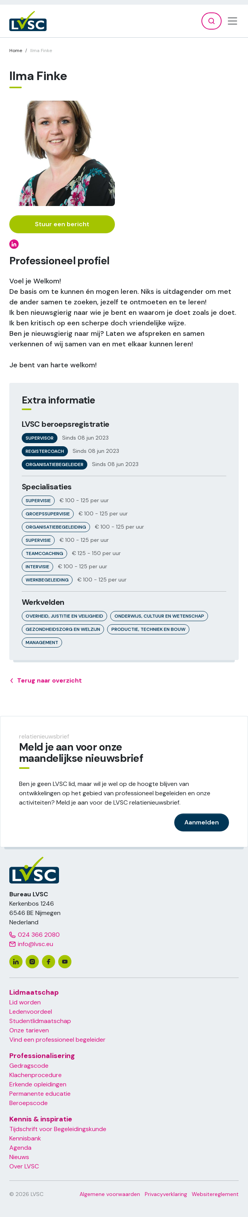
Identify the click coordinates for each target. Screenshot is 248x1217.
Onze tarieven (29, 1030)
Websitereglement (215, 1194)
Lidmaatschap (34, 992)
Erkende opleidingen (37, 1084)
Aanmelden (201, 822)
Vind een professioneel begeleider (57, 1039)
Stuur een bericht (62, 224)
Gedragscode (29, 1066)
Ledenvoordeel (30, 1011)
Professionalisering (42, 1055)
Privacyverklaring (166, 1194)
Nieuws (19, 1157)
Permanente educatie (40, 1094)
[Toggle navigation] (232, 21)
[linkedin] (16, 961)
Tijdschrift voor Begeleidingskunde (57, 1129)
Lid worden (25, 1002)
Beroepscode (28, 1103)
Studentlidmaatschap (40, 1021)
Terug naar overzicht (45, 680)
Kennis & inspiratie (40, 1119)
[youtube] (64, 961)
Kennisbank (25, 1138)
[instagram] (32, 961)
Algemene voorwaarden (110, 1194)
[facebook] (48, 961)
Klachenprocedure (35, 1075)
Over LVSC (24, 1166)
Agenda (20, 1148)
